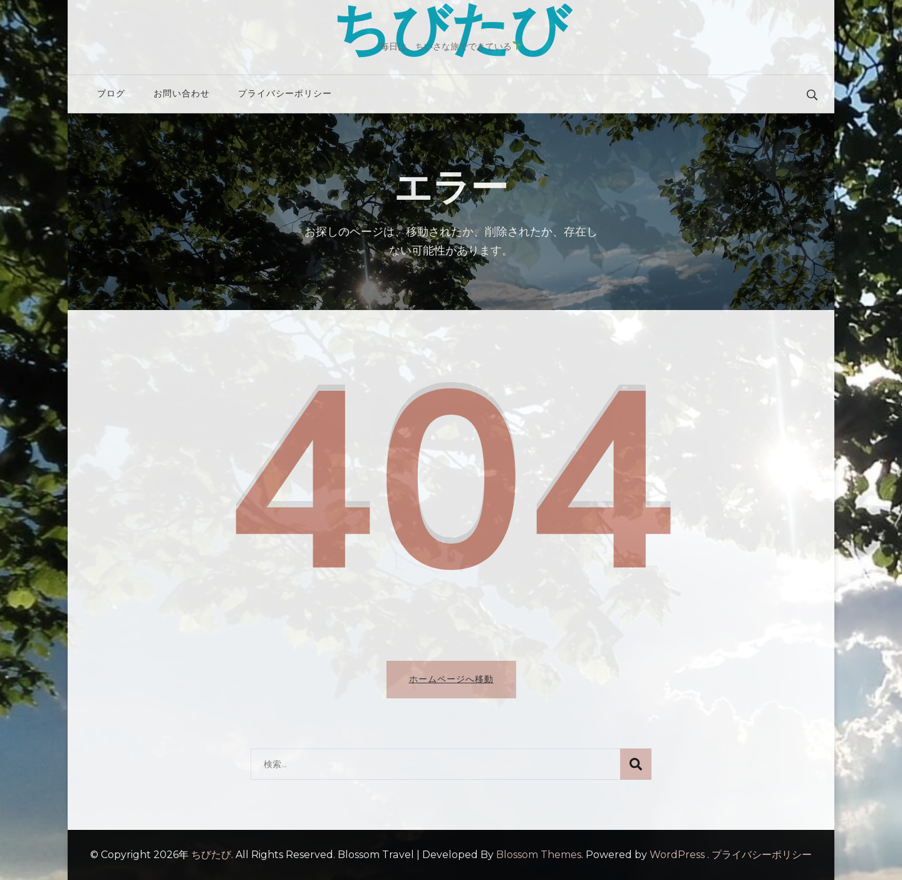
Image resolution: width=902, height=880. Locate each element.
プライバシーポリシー (285, 93)
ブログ (111, 93)
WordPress (677, 855)
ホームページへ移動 (451, 679)
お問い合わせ (181, 93)
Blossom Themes (538, 855)
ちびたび (211, 855)
